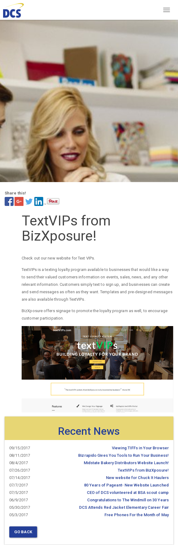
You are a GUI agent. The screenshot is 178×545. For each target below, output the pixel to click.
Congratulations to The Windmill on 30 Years (128, 500)
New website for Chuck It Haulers (137, 477)
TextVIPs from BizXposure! (143, 470)
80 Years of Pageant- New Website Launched (126, 485)
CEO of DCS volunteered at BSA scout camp (128, 492)
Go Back (23, 532)
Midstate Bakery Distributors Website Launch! (126, 462)
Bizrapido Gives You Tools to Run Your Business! (123, 455)
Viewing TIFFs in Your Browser (140, 448)
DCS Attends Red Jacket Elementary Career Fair (124, 507)
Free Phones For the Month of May (136, 514)
